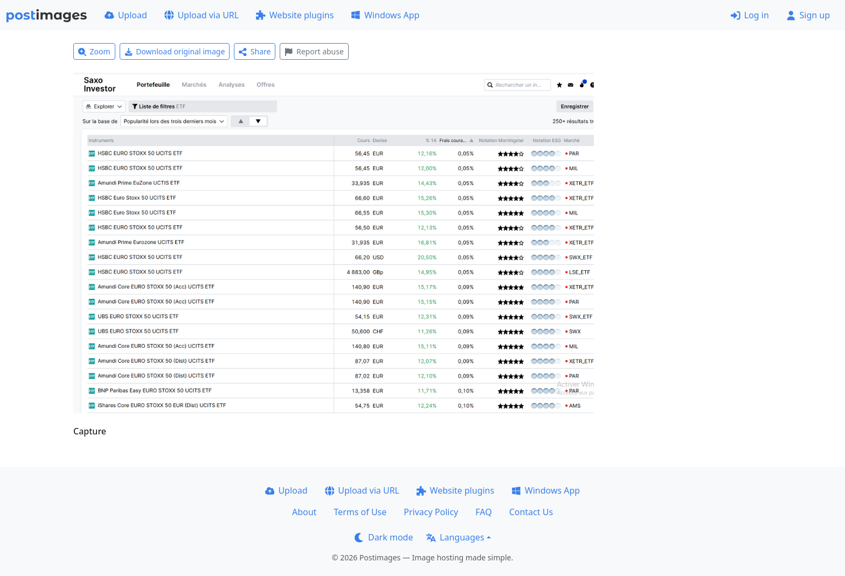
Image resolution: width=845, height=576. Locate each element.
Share (255, 51)
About (304, 512)
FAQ (483, 512)
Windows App (385, 15)
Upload (126, 15)
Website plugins (295, 15)
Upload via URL (201, 15)
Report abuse (314, 51)
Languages (455, 537)
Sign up (808, 15)
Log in (750, 15)
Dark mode (384, 537)
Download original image (174, 51)
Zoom (94, 51)
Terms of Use (360, 512)
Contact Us (531, 512)
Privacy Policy (431, 512)
